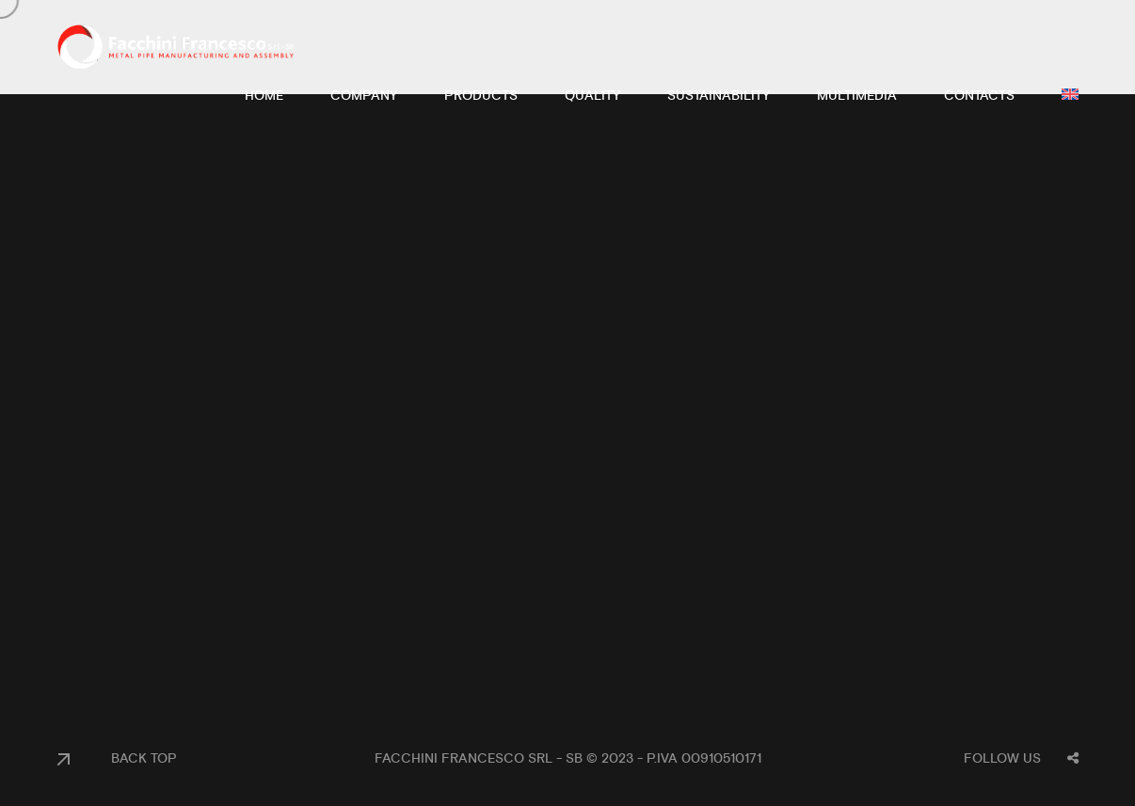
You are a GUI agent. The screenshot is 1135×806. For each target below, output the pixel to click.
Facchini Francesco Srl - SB (479, 758)
